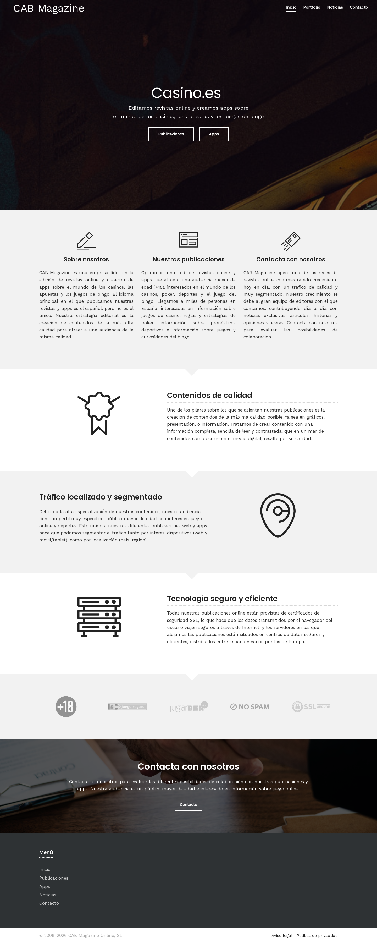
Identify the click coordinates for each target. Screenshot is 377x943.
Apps (214, 134)
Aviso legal (281, 935)
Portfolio (311, 7)
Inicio (291, 7)
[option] (66, 706)
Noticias (335, 7)
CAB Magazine (49, 8)
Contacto (359, 7)
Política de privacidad (317, 935)
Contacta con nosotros (312, 322)
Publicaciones (171, 134)
